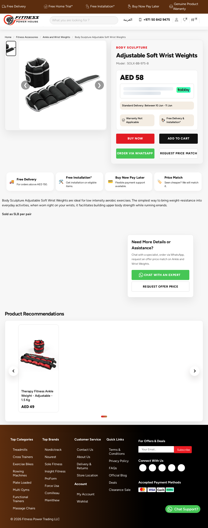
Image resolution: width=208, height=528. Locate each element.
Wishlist (82, 501)
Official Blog (118, 475)
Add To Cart (179, 138)
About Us (83, 457)
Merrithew (52, 500)
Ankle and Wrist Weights (56, 37)
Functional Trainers (20, 499)
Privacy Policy (119, 461)
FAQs (113, 468)
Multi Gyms (21, 490)
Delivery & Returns (84, 466)
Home (8, 37)
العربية (127, 19)
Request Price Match (178, 153)
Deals (113, 482)
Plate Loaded (22, 482)
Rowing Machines (20, 473)
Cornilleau (52, 493)
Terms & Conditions (117, 452)
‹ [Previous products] (13, 371)
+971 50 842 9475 (154, 19)
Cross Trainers (23, 457)
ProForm (51, 478)
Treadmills (20, 450)
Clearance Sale (120, 490)
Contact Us (85, 450)
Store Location (87, 475)
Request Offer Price (160, 286)
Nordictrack (53, 450)
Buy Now (135, 138)
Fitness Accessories (27, 37)
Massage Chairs (24, 508)
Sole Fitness (53, 464)
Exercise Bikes (23, 464)
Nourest (50, 457)
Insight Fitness (55, 471)
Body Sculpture (132, 47)
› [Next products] (194, 371)
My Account (85, 494)
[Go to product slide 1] (104, 416)
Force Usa (52, 486)
